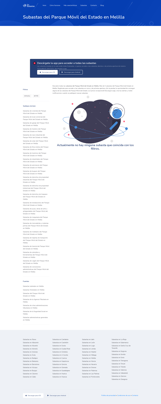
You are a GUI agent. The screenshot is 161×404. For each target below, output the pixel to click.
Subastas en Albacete (31, 343)
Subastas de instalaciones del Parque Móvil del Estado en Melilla (36, 204)
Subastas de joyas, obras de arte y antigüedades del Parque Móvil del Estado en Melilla (35, 211)
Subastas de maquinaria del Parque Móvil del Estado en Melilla (35, 218)
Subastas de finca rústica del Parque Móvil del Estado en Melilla (35, 148)
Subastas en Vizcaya (30, 367)
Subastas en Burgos (30, 371)
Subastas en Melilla (89, 358)
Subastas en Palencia (89, 371)
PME (36, 96)
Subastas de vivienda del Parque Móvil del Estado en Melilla (34, 112)
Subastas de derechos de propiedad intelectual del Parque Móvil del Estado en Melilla (36, 188)
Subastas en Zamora (119, 376)
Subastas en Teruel (118, 364)
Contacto (93, 5)
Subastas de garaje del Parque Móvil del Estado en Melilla (36, 124)
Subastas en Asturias (30, 352)
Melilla (27, 96)
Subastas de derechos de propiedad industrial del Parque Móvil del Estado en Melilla (36, 179)
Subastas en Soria (118, 357)
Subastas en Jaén (88, 339)
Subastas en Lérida (89, 349)
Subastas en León (88, 343)
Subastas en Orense (89, 367)
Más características (70, 5)
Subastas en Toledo (119, 367)
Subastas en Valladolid (120, 373)
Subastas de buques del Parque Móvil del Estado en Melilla (34, 172)
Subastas (83, 5)
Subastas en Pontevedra (91, 377)
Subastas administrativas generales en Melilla (35, 318)
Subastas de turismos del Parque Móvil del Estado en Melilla (34, 154)
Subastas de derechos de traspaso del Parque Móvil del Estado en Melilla (35, 196)
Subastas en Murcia (89, 361)
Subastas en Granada (60, 367)
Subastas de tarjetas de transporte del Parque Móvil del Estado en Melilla (35, 240)
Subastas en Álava (29, 339)
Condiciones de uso (123, 395)
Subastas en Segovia (119, 351)
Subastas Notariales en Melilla (33, 290)
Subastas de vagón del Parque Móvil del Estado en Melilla (36, 262)
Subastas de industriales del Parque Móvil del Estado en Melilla (35, 160)
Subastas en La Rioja (119, 339)
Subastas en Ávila (29, 355)
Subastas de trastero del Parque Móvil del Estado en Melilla (34, 130)
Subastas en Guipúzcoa (61, 361)
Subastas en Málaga (89, 355)
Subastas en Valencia (119, 370)
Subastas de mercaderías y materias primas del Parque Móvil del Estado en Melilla (35, 225)
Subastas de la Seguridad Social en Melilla (35, 312)
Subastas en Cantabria (60, 339)
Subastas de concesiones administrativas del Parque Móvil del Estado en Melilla (36, 269)
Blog (102, 5)
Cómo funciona (55, 5)
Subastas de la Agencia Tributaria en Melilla (36, 300)
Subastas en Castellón (60, 343)
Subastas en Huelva (60, 374)
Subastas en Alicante (30, 346)
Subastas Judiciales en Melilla (33, 286)
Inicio (44, 5)
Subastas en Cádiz (29, 377)
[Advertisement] (80, 41)
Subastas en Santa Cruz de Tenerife (121, 347)
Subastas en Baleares (30, 361)
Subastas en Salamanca (120, 343)
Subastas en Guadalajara (61, 371)
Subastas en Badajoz (30, 358)
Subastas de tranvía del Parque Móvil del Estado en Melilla (36, 247)
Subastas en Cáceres (30, 374)
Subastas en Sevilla (118, 354)
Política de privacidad (108, 395)
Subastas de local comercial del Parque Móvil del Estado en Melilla (35, 118)
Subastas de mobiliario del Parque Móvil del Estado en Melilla (35, 233)
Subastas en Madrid (89, 352)
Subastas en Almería (30, 349)
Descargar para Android (73, 72)
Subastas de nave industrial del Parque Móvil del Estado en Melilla (35, 136)
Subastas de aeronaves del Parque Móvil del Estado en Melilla (35, 166)
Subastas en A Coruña (60, 355)
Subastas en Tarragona (120, 361)
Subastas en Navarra (89, 364)
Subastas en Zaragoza (119, 379)
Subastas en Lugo (88, 346)
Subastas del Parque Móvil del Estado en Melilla (34, 294)
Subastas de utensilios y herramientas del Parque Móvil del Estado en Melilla (35, 254)
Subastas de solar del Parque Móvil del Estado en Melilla (35, 142)
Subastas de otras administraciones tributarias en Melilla (35, 306)
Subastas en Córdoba (60, 352)
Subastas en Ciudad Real (61, 349)
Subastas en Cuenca (60, 358)
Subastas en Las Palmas (90, 374)
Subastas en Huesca (60, 377)
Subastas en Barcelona (31, 364)
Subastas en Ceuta (59, 346)
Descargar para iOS (50, 72)
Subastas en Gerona (60, 364)
